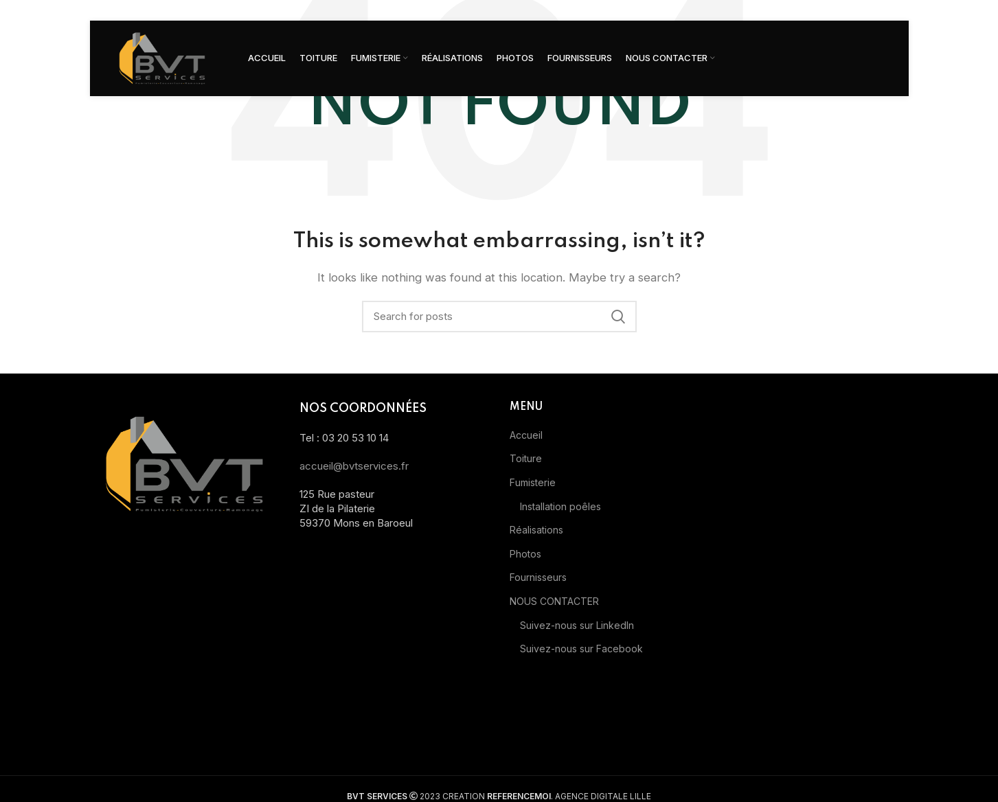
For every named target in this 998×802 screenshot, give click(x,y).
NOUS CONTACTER (554, 601)
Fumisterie (533, 482)
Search (618, 316)
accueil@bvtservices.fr (354, 465)
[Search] (499, 316)
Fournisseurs (538, 577)
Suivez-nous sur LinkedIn (577, 625)
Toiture (526, 458)
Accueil (526, 435)
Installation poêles (560, 506)
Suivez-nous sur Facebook (581, 648)
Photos (525, 554)
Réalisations (536, 530)
